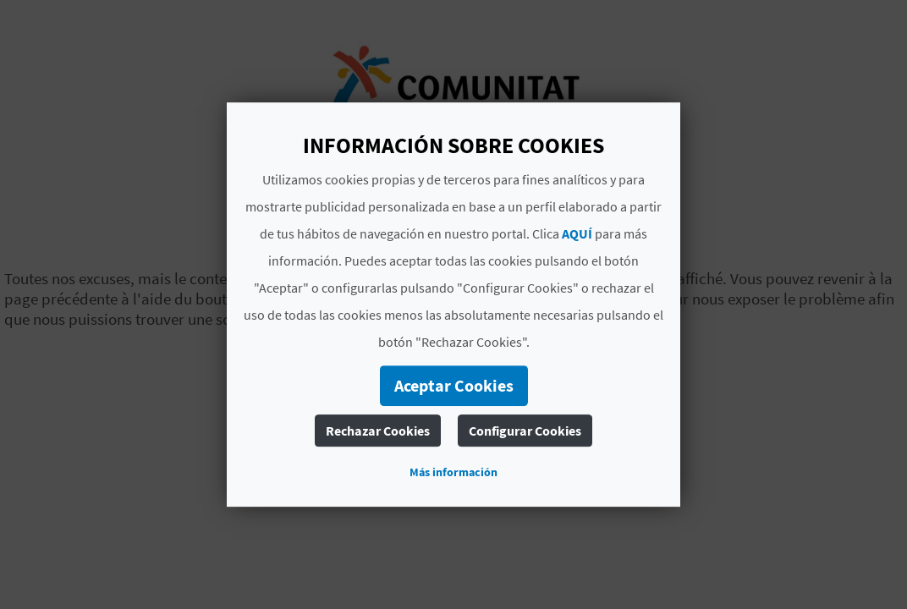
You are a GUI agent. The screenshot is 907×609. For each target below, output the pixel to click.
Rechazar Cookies (378, 430)
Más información (453, 472)
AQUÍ (577, 233)
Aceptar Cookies (454, 385)
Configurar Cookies (525, 430)
